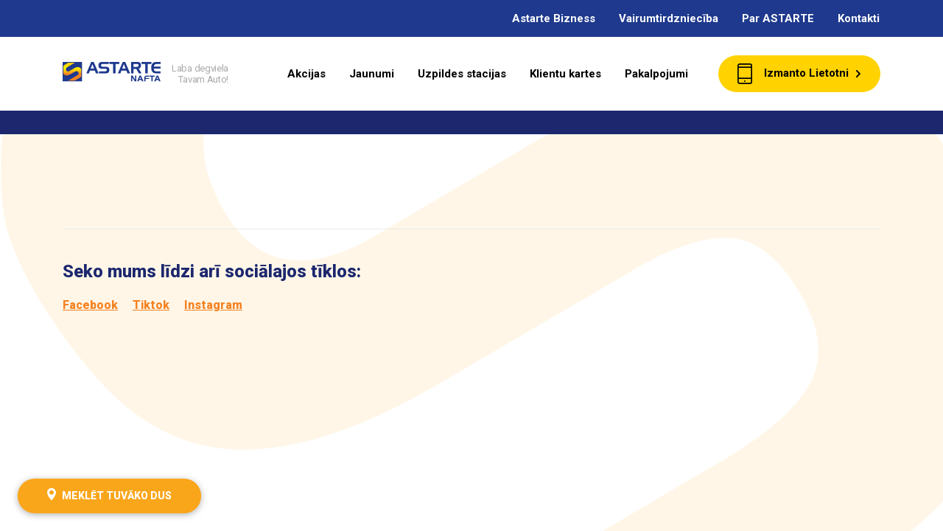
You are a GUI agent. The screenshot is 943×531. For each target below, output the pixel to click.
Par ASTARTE (778, 18)
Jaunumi (371, 73)
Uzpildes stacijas (462, 73)
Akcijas (306, 73)
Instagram (213, 305)
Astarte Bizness (553, 18)
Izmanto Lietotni (799, 73)
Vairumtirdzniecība (668, 18)
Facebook (90, 305)
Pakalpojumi (656, 73)
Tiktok (151, 305)
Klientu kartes (565, 73)
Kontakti (859, 18)
